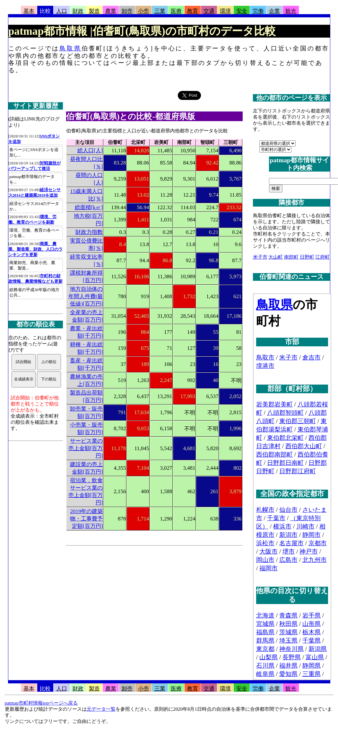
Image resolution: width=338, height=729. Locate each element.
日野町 (307, 257)
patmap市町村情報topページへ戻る (41, 703)
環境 (225, 11)
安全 (241, 11)
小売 (143, 11)
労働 (258, 11)
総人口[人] (90, 150)
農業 (110, 11)
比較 (45, 11)
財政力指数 (89, 232)
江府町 (322, 257)
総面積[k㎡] (89, 207)
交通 (209, 11)
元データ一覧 (101, 709)
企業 (274, 11)
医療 (176, 11)
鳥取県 (70, 48)
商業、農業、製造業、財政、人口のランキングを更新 (35, 249)
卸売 (127, 11)
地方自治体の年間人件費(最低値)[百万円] (85, 296)
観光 (290, 11)
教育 (192, 11)
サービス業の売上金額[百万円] (85, 448)
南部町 (291, 257)
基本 (28, 11)
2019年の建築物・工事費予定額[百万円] (86, 518)
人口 (61, 11)
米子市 (260, 257)
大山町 (275, 257)
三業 (159, 11)
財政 (78, 11)
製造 (94, 11)
